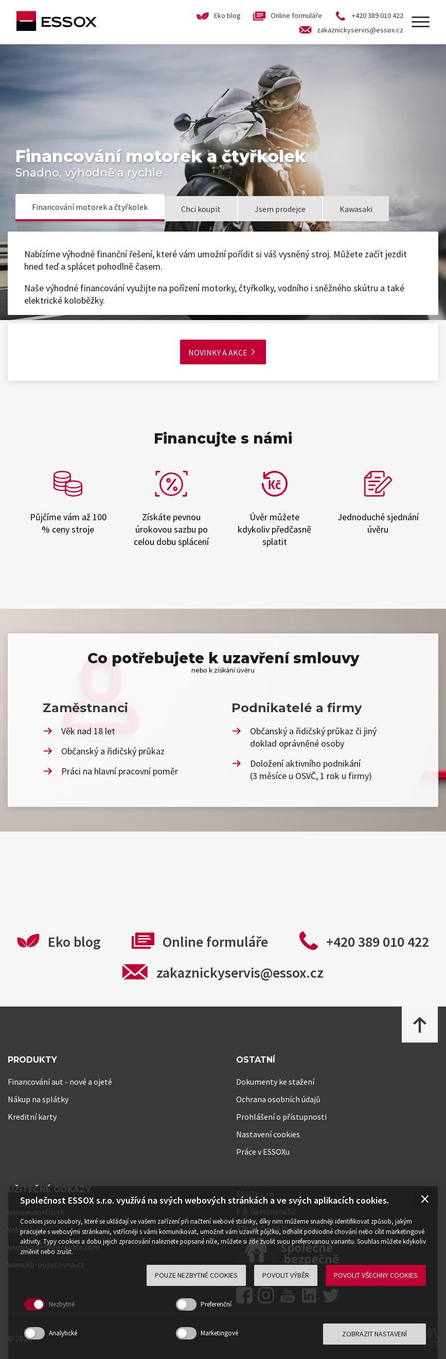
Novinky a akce (221, 352)
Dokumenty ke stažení (275, 1081)
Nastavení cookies (268, 1134)
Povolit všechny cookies (376, 1275)
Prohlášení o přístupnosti (281, 1116)
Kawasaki (356, 209)
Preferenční (216, 1304)
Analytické (63, 1333)
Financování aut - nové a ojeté (60, 1081)
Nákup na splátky (38, 1099)
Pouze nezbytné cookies (196, 1275)
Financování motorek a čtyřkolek (90, 207)
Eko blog (74, 941)
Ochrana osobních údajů (278, 1099)
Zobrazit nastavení (374, 1333)
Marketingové (219, 1333)
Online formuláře (215, 941)
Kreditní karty (32, 1116)
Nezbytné (62, 1304)
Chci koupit (201, 209)
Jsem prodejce (280, 209)
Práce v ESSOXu (263, 1151)
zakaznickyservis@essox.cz (240, 972)
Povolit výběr (285, 1275)
